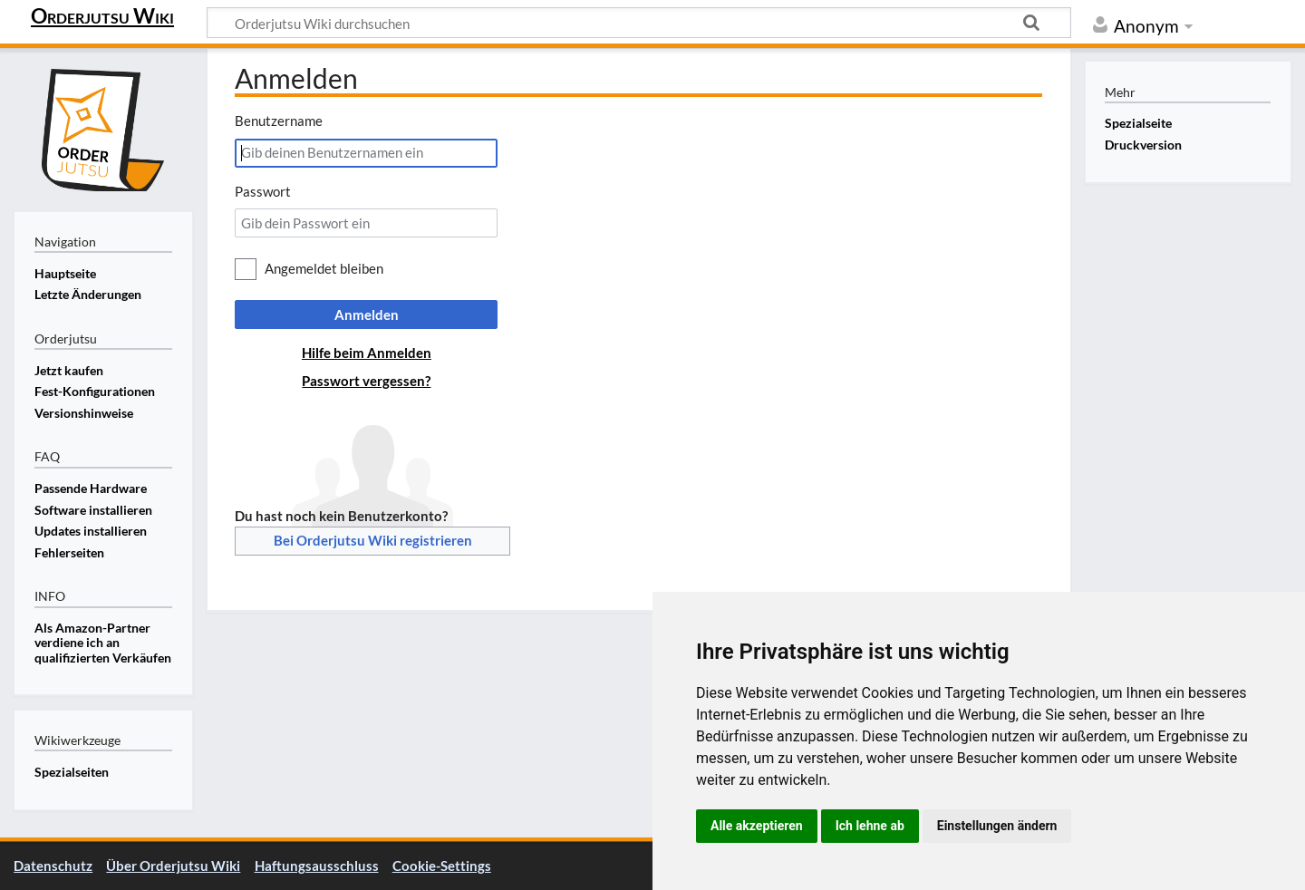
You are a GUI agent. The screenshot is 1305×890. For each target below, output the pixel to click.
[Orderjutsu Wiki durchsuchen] (639, 22)
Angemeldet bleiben (324, 268)
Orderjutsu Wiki (102, 15)
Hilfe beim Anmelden (366, 352)
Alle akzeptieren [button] (756, 825)
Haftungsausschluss (317, 865)
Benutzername (279, 120)
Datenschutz (53, 865)
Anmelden (366, 314)
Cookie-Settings (441, 865)
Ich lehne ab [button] (870, 825)
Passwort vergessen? (366, 380)
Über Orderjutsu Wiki (173, 865)
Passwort (263, 191)
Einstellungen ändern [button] (997, 825)
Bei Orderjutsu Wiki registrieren (373, 540)
